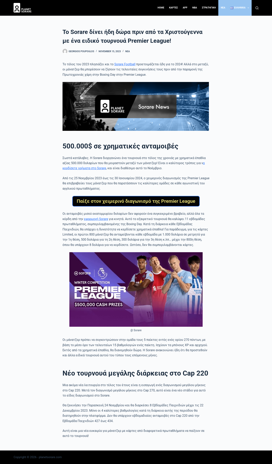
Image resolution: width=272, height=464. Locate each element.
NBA (194, 7)
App (185, 7)
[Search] (257, 7)
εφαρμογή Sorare (96, 219)
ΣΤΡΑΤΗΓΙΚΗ (209, 7)
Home (161, 7)
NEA (223, 7)
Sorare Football (124, 64)
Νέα (127, 51)
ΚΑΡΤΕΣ (173, 7)
